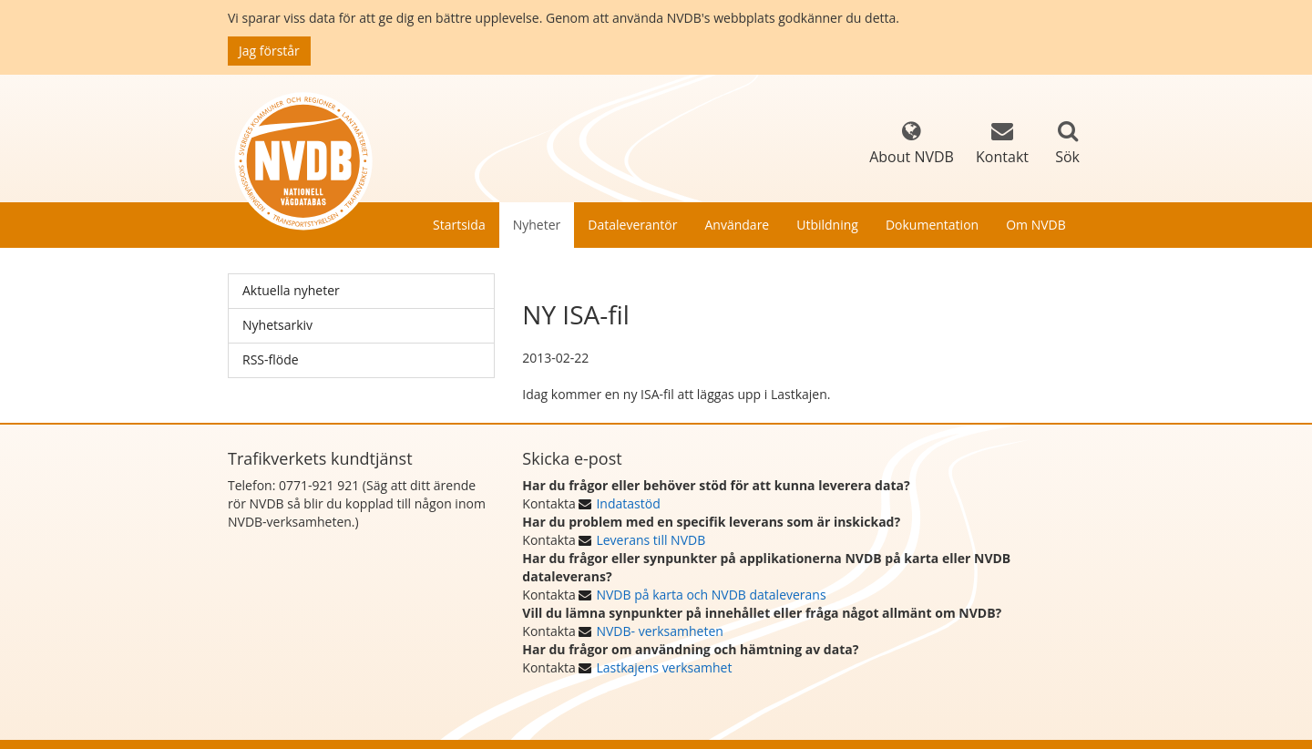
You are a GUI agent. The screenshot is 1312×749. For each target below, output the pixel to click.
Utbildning (827, 224)
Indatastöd (628, 503)
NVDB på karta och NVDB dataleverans (710, 594)
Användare (736, 224)
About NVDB (911, 143)
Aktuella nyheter (291, 290)
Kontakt (1002, 143)
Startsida (459, 224)
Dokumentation (932, 224)
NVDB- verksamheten (659, 631)
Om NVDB (1036, 224)
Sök (1067, 157)
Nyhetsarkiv (277, 324)
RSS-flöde (270, 359)
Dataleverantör (632, 224)
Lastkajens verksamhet (664, 667)
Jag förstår (269, 50)
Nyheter (537, 224)
